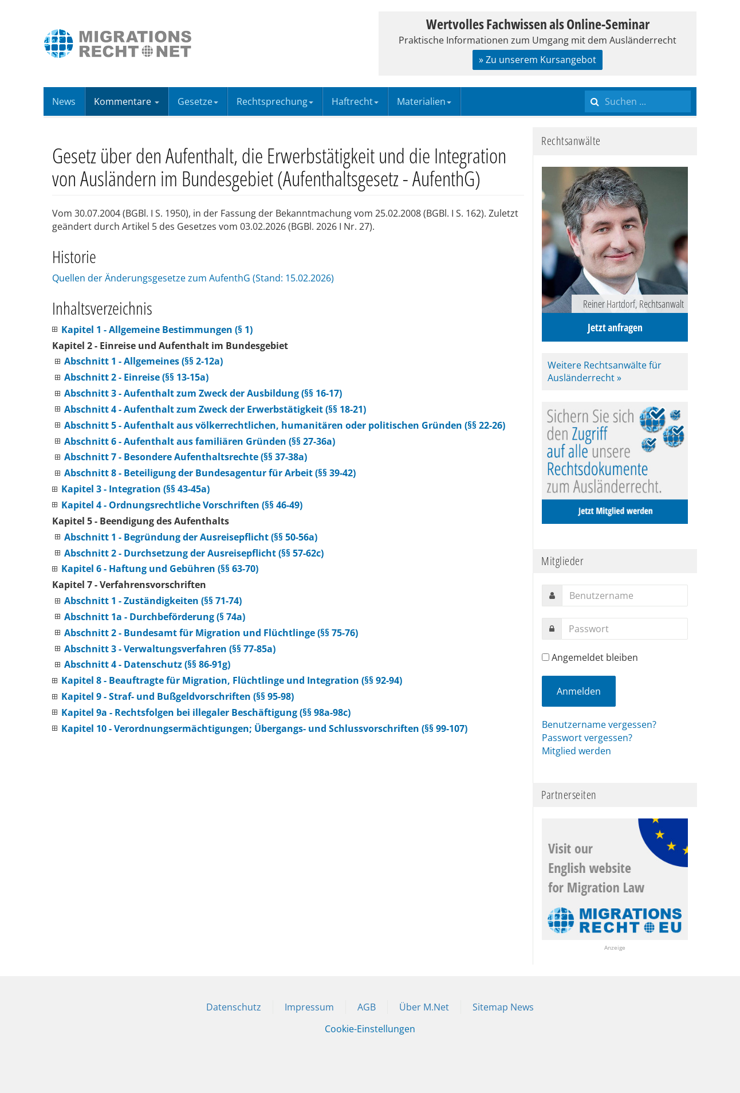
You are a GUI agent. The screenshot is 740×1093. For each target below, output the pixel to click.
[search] (638, 101)
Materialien (424, 101)
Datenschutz (233, 1007)
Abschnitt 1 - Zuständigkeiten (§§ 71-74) (153, 600)
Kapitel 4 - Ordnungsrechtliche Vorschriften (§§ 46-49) (181, 505)
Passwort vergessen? (587, 737)
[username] (625, 595)
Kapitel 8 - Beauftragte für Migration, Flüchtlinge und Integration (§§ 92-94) (231, 680)
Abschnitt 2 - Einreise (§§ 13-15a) (136, 377)
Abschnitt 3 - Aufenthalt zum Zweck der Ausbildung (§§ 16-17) (203, 393)
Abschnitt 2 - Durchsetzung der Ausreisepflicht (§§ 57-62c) (194, 553)
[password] (624, 629)
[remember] (545, 657)
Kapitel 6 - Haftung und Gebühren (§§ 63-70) (159, 568)
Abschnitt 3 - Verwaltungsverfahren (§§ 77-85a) (169, 649)
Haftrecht (355, 101)
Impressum (309, 1007)
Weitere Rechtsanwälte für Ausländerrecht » (605, 372)
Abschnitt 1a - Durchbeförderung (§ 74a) (154, 616)
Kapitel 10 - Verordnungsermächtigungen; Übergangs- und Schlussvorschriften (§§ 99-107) (264, 728)
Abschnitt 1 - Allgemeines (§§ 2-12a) (143, 361)
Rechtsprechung (275, 101)
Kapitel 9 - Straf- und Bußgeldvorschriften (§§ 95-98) (177, 696)
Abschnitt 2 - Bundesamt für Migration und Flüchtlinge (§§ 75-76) (211, 632)
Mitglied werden (576, 751)
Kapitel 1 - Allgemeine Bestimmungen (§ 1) (157, 329)
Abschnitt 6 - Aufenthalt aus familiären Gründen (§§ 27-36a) (199, 441)
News (64, 101)
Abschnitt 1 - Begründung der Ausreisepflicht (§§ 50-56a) (190, 537)
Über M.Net (424, 1007)
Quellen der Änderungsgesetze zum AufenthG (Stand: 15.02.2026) (193, 278)
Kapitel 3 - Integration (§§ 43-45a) (135, 489)
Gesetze (198, 101)
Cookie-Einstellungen (370, 1029)
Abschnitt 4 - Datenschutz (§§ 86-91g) (147, 664)
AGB (366, 1007)
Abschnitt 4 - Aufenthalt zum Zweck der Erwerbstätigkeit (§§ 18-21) (215, 409)
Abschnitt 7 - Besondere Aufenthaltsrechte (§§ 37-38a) (185, 456)
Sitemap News (503, 1007)
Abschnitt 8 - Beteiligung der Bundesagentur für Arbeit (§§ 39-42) (210, 473)
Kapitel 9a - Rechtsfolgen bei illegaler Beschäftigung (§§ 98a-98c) (206, 712)
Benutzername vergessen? (599, 724)
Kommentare (126, 101)
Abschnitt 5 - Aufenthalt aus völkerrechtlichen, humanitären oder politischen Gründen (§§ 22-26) (284, 425)
